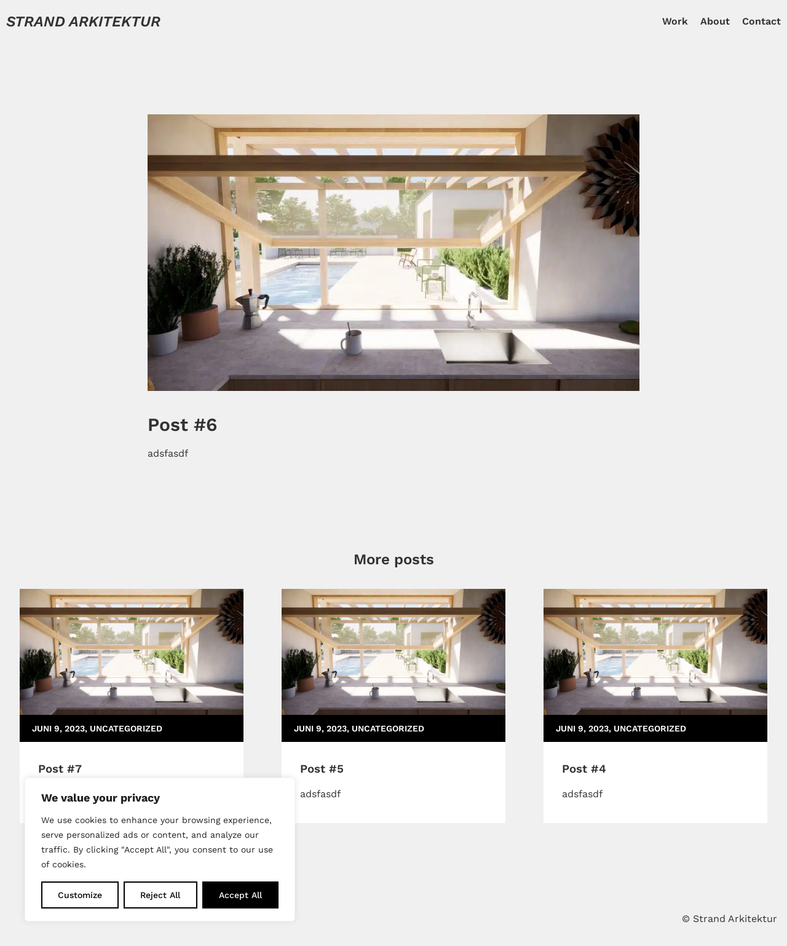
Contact (761, 21)
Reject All (160, 895)
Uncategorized (126, 728)
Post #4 (584, 769)
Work (675, 21)
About (715, 21)
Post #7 (60, 769)
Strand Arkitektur (83, 21)
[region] (160, 849)
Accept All (240, 895)
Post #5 (322, 769)
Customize (80, 895)
